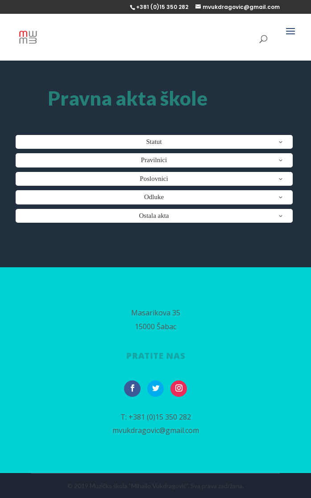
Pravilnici (154, 159)
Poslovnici (154, 178)
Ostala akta (154, 215)
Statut (154, 141)
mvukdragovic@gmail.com (155, 430)
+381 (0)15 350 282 (160, 417)
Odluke (154, 196)
